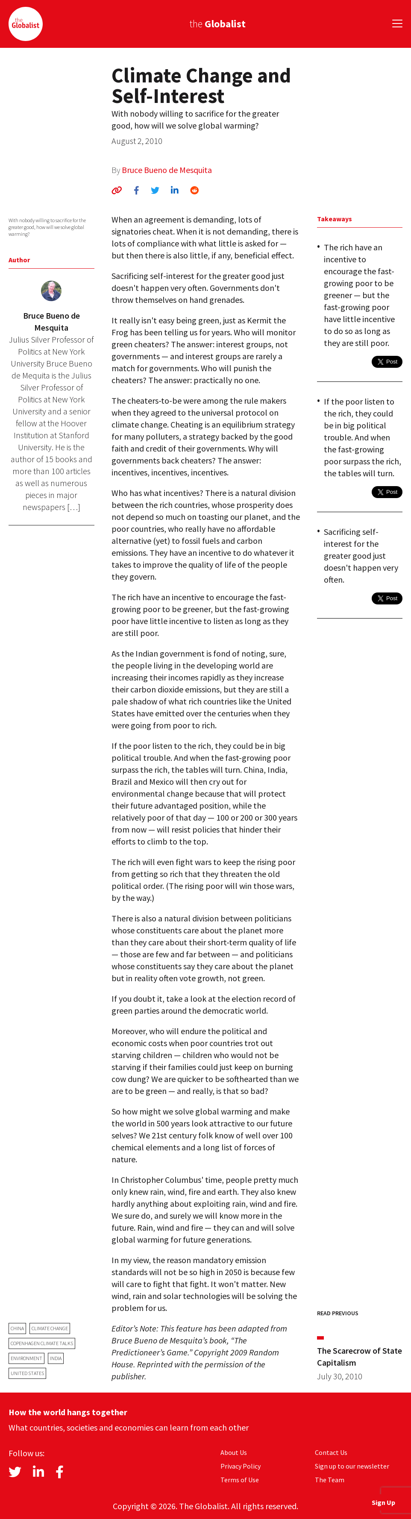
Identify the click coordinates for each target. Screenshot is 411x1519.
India (56, 1358)
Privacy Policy (240, 1466)
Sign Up (383, 1502)
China (17, 1328)
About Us (233, 1452)
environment (26, 1358)
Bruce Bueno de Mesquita (167, 169)
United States (27, 1373)
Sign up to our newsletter (352, 1466)
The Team (329, 1479)
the (217, 23)
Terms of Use (239, 1479)
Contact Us (331, 1452)
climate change (50, 1328)
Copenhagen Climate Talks (42, 1343)
